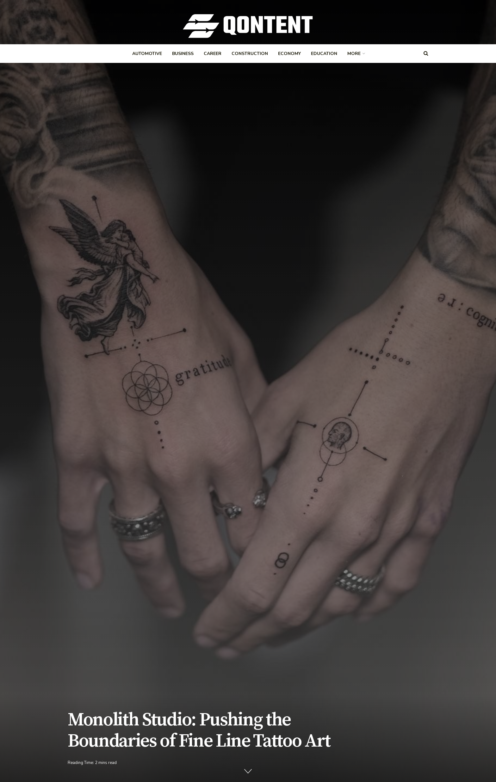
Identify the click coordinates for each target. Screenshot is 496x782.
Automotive (147, 54)
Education (324, 54)
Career (212, 54)
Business (183, 54)
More (354, 54)
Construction (250, 54)
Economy (289, 54)
